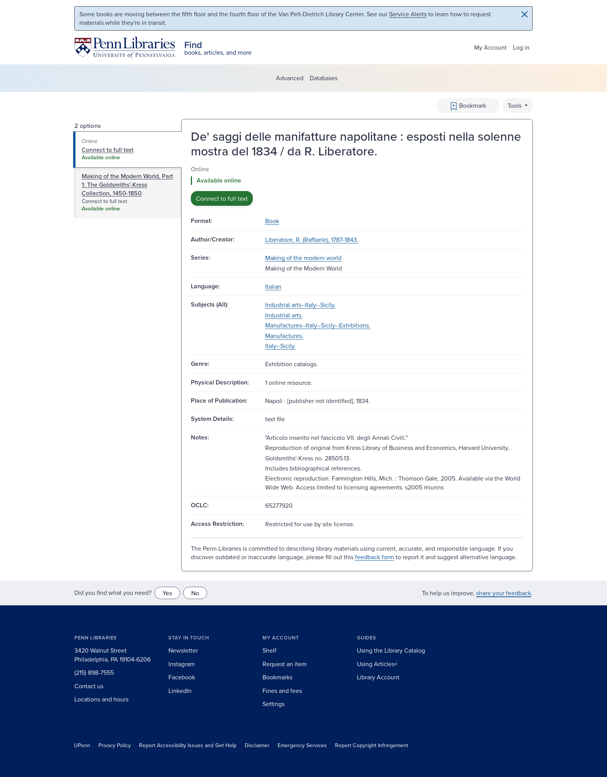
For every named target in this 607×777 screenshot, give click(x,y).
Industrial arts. (284, 315)
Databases (324, 78)
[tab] (127, 149)
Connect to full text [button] (222, 198)
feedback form (374, 557)
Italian (273, 286)
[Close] (524, 14)
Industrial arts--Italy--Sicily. (300, 304)
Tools (515, 105)
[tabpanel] (357, 185)
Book (272, 221)
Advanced (290, 78)
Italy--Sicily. (280, 345)
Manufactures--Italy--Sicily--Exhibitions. (317, 325)
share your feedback (503, 593)
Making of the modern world (303, 257)
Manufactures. (284, 335)
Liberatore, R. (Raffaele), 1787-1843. (311, 239)
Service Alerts (408, 14)
